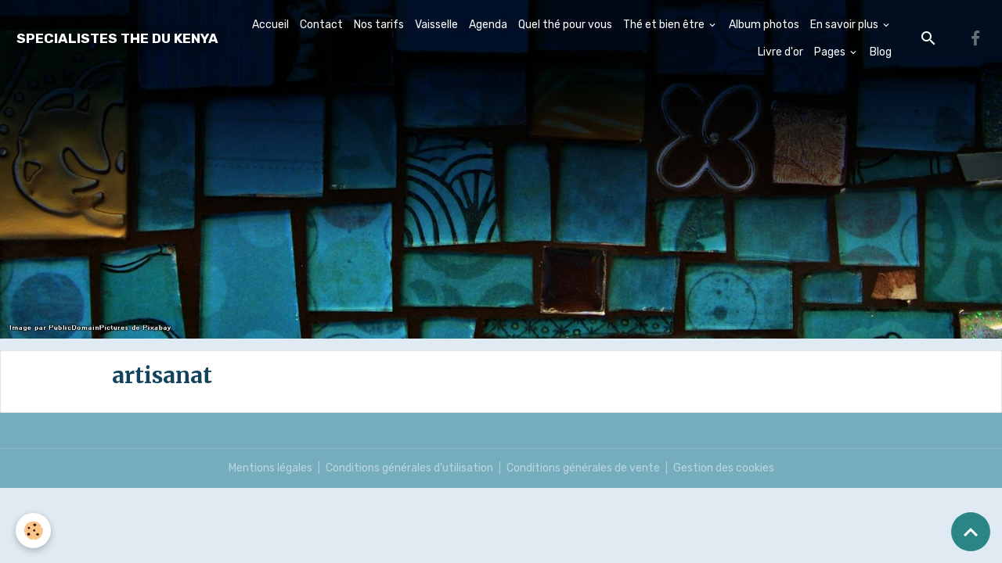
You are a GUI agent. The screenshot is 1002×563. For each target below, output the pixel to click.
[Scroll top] (970, 531)
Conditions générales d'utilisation (409, 468)
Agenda (488, 24)
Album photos (764, 24)
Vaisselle (436, 24)
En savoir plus (845, 24)
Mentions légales (270, 468)
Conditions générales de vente (583, 468)
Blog (881, 52)
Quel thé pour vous (565, 24)
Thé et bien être (665, 24)
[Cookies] (33, 530)
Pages (831, 52)
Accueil (270, 24)
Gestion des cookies (723, 468)
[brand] (117, 38)
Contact (321, 24)
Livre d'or (780, 52)
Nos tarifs (379, 24)
